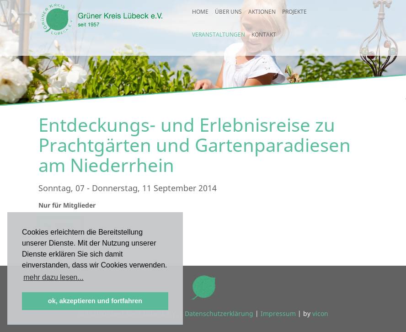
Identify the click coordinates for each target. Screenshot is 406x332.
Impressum (278, 313)
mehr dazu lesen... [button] (53, 277)
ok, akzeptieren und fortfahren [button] (95, 301)
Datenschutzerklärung (219, 313)
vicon (320, 313)
